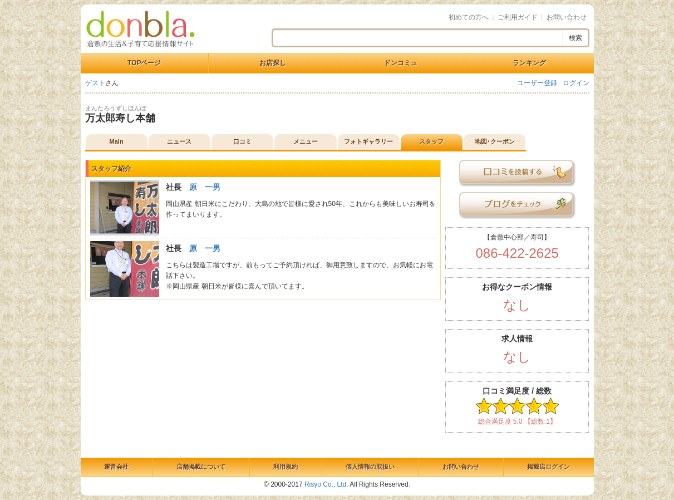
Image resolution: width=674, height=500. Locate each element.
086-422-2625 (516, 253)
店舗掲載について (200, 466)
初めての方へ (469, 17)
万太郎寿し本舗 (120, 118)
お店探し (272, 63)
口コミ (242, 141)
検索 (575, 38)
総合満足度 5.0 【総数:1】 (517, 421)
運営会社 (116, 466)
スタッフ (431, 141)
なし (517, 304)
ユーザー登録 (537, 83)
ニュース (179, 141)
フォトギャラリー (368, 141)
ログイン (576, 83)
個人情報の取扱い (370, 466)
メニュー (305, 141)
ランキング (529, 63)
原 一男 (204, 187)
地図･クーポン (495, 141)
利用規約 (285, 466)
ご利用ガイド (518, 17)
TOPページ (144, 63)
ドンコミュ (400, 63)
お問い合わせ (567, 17)
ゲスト (95, 83)
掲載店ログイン (548, 466)
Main (117, 141)
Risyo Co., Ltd (325, 484)
